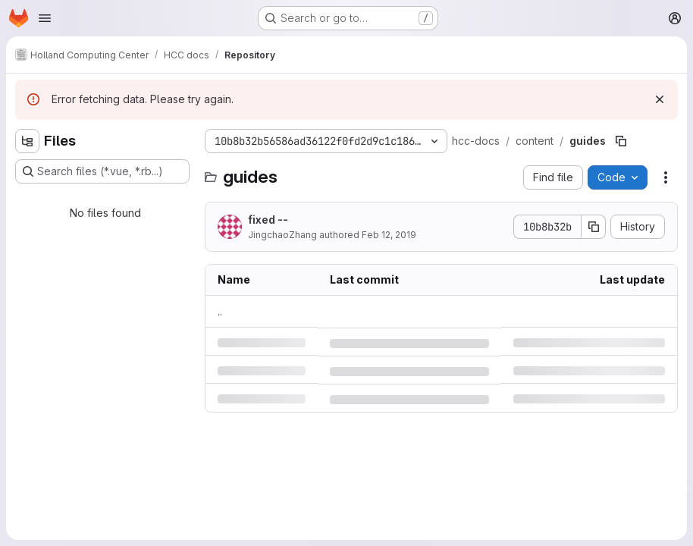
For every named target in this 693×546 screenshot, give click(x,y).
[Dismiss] (660, 99)
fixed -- (268, 219)
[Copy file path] (621, 141)
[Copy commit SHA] (594, 227)
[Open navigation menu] (45, 18)
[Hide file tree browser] (27, 141)
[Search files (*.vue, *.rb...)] (102, 171)
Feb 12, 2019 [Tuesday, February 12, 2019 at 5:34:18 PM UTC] (389, 234)
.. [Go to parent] (220, 311)
